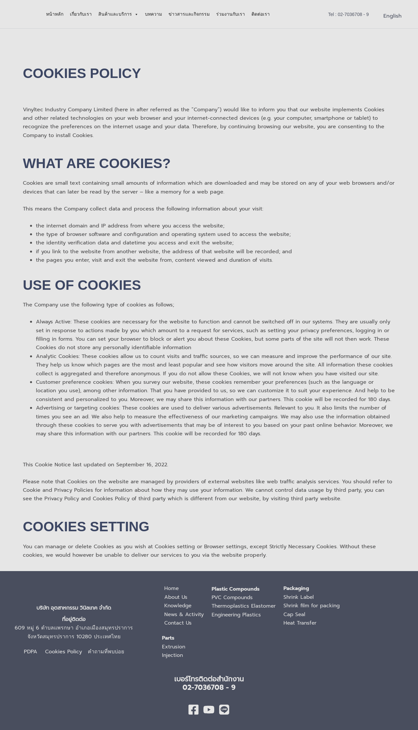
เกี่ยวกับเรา (81, 14)
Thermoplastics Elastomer (244, 606)
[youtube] (209, 709)
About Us (176, 597)
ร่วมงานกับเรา (230, 14)
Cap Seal (296, 614)
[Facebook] (193, 709)
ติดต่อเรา (260, 14)
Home (171, 588)
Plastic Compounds (236, 589)
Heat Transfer (302, 623)
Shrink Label (301, 597)
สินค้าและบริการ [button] (118, 14)
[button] (349, 14)
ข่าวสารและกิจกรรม (189, 14)
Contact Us (178, 623)
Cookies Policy (66, 652)
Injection (173, 655)
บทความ (153, 14)
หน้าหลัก (54, 14)
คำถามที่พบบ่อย (106, 652)
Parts (168, 638)
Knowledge (178, 606)
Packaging (298, 588)
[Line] (224, 709)
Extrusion (174, 647)
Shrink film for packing (314, 606)
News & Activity (184, 614)
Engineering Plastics (238, 615)
